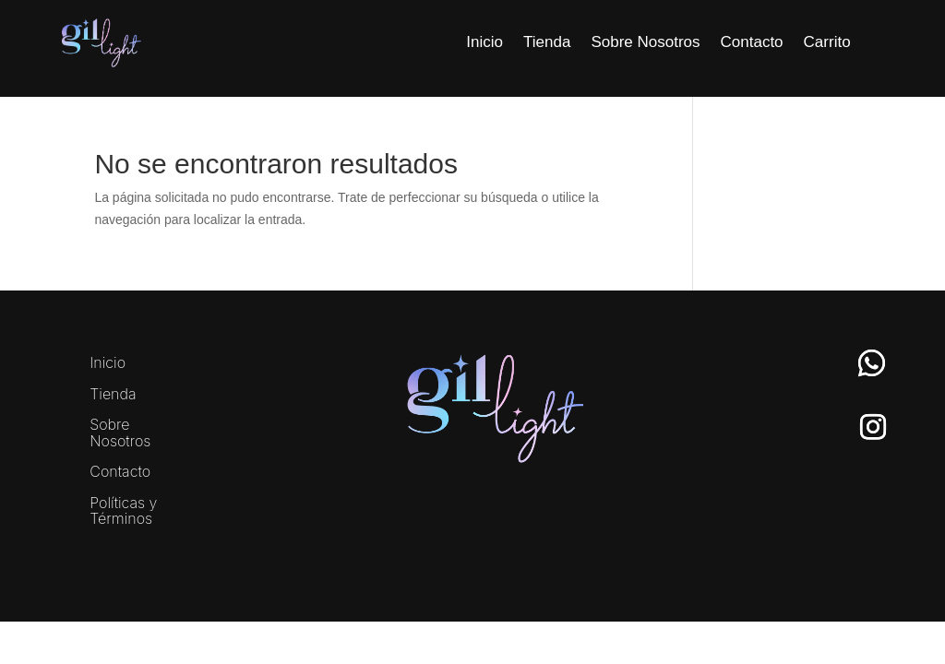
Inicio (484, 42)
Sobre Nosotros (645, 42)
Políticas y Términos (123, 511)
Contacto (752, 42)
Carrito (827, 42)
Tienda (546, 42)
